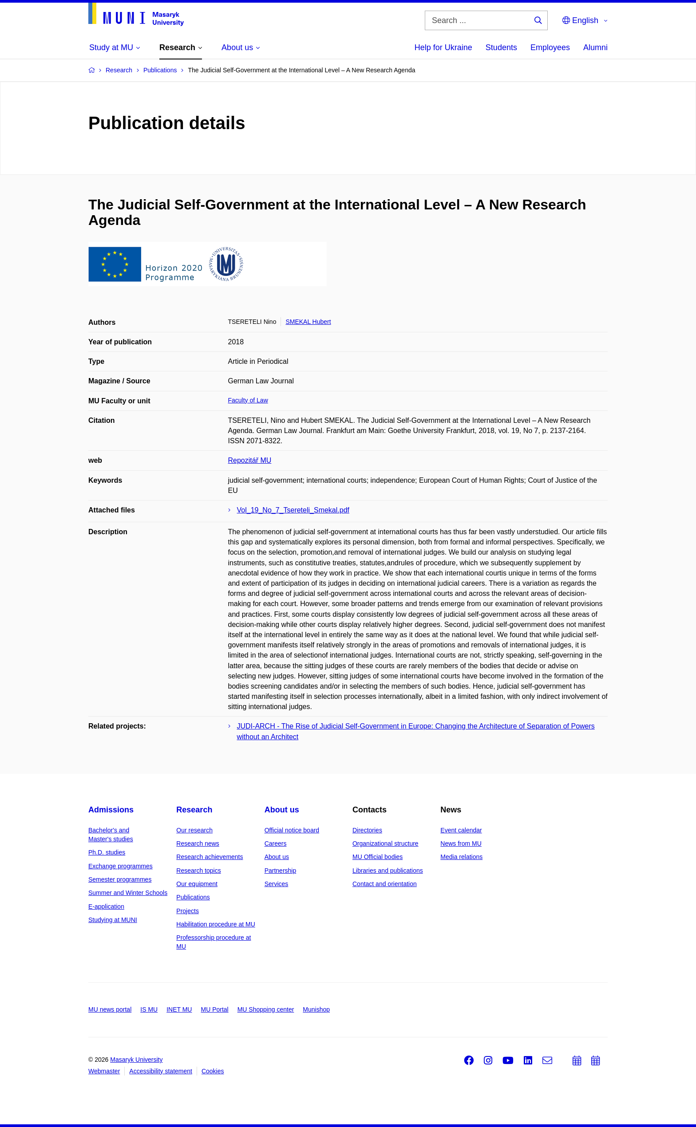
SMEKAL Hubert (308, 321)
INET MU (179, 1009)
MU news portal (109, 1009)
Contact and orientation (384, 883)
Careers (276, 843)
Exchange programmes (120, 866)
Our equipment (197, 883)
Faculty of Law (248, 400)
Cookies (213, 1071)
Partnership (281, 870)
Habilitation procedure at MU (215, 924)
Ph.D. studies (106, 852)
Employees (550, 47)
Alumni (595, 47)
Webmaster (104, 1071)
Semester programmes (119, 879)
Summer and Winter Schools (127, 892)
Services (277, 883)
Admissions (111, 809)
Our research (194, 830)
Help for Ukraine (443, 47)
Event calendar (461, 830)
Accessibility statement (160, 1071)
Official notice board (292, 830)
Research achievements (209, 856)
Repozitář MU (250, 460)
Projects (187, 910)
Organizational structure (385, 843)
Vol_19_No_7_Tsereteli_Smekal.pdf (293, 510)
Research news (197, 843)
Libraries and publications (387, 870)
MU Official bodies (377, 856)
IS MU (149, 1009)
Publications (193, 897)
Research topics (198, 870)
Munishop (316, 1009)
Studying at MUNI (112, 919)
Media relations (461, 856)
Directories (367, 830)
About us (282, 809)
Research (194, 809)
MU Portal (214, 1009)
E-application (106, 906)
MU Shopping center (265, 1009)
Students (501, 47)
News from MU (461, 843)
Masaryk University (136, 1059)
